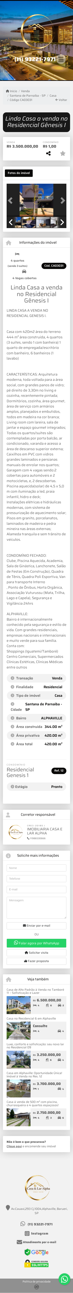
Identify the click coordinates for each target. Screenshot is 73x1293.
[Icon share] (37, 1233)
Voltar (61, 100)
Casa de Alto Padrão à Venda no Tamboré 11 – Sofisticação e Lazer (35, 991)
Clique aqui (14, 1146)
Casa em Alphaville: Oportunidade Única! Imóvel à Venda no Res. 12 (34, 1075)
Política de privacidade (37, 1281)
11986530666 (36, 838)
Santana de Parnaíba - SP (28, 95)
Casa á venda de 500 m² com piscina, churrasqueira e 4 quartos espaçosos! (33, 1104)
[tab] (19, 173)
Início (11, 91)
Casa (53, 95)
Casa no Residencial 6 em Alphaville (31, 1018)
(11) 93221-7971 (35, 59)
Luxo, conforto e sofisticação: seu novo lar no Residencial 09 (35, 1046)
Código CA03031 (21, 100)
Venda (25, 91)
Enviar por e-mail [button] (36, 925)
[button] (11, 200)
